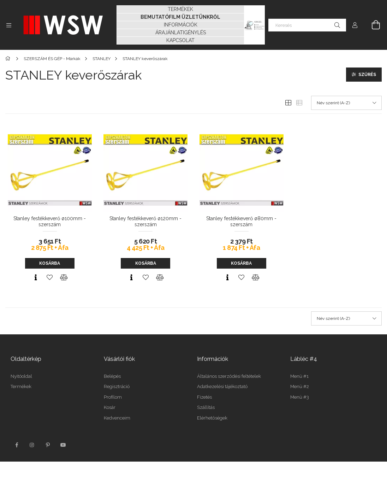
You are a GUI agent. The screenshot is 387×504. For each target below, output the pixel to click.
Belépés (112, 376)
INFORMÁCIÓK (180, 25)
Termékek (21, 386)
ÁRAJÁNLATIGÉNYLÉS (180, 32)
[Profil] (355, 25)
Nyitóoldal (21, 376)
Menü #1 (299, 376)
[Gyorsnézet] (36, 277)
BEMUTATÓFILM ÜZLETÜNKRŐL (180, 17)
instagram (32, 445)
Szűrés (367, 74)
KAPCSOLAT (180, 40)
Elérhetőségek (212, 418)
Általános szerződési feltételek (229, 376)
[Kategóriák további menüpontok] (9, 25)
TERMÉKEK (180, 9)
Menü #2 (299, 386)
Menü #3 (299, 397)
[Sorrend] (346, 103)
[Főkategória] (9, 58)
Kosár (109, 407)
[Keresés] (307, 25)
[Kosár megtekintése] (372, 25)
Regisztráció (117, 386)
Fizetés (204, 397)
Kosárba (49, 263)
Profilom (113, 397)
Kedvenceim (117, 418)
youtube (63, 445)
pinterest (48, 445)
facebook (17, 445)
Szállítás (206, 407)
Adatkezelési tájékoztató (222, 386)
